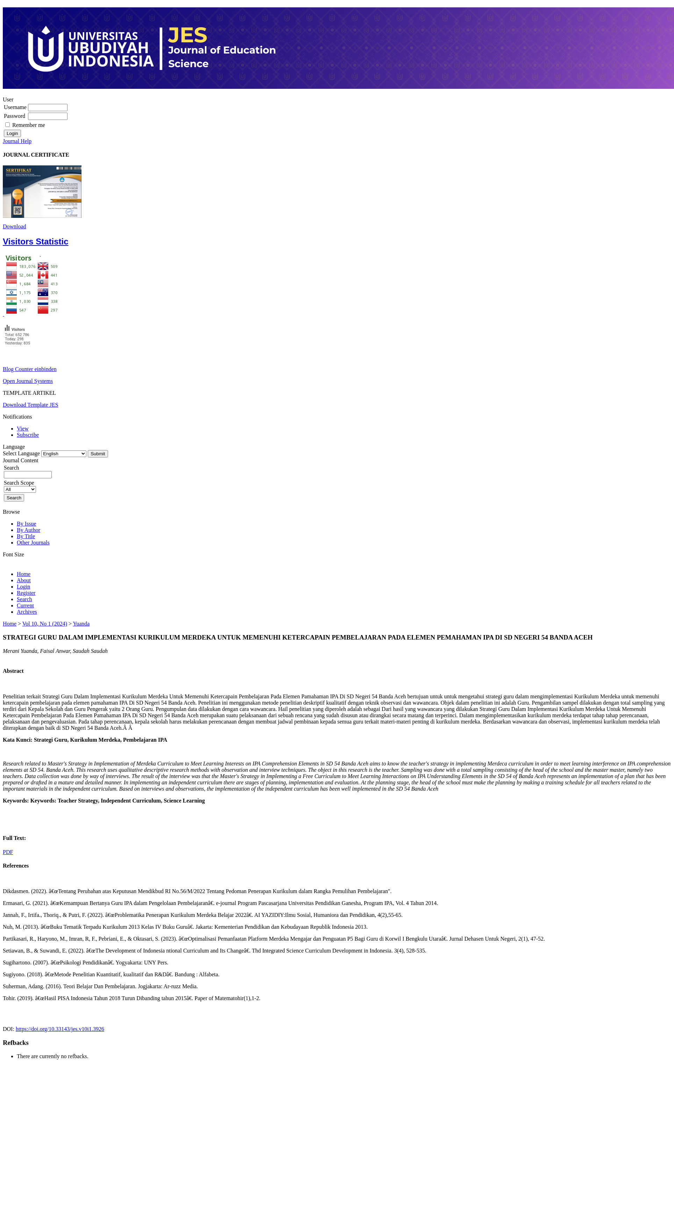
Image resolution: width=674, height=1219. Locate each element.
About (24, 580)
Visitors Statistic (36, 241)
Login (23, 587)
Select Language (21, 453)
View (23, 429)
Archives (27, 612)
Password (14, 116)
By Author (28, 530)
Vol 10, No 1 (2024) (44, 624)
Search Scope (20, 486)
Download (14, 226)
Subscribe (28, 435)
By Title (26, 536)
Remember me (28, 125)
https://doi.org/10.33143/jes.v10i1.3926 (60, 1029)
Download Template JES (30, 405)
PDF (8, 852)
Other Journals (33, 543)
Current (25, 605)
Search (28, 471)
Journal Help (17, 141)
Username (15, 107)
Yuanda (81, 624)
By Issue (26, 524)
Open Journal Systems (28, 381)
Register (26, 593)
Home (23, 574)
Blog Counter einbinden (30, 369)
